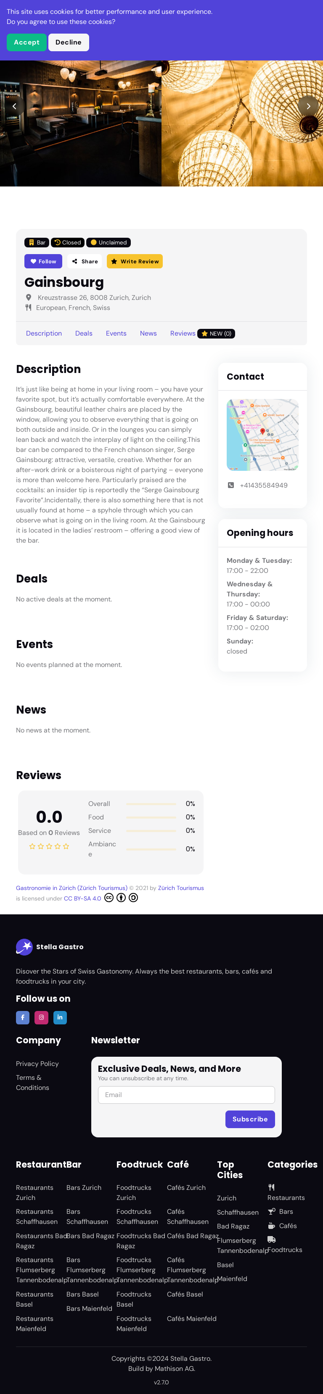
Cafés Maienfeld (192, 1318)
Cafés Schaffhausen (188, 1216)
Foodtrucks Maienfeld (133, 1323)
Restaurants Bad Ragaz (41, 1240)
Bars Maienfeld (89, 1308)
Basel (225, 1264)
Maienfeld (232, 1278)
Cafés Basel (185, 1294)
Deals (84, 333)
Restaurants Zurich (34, 1192)
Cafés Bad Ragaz (193, 1235)
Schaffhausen (238, 1212)
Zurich (226, 1198)
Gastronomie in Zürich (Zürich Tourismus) (72, 888)
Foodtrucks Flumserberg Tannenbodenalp (142, 1269)
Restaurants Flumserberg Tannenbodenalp (42, 1269)
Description (44, 333)
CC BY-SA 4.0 (101, 897)
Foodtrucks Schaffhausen (137, 1216)
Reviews (202, 334)
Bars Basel (82, 1294)
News (148, 333)
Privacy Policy (37, 1063)
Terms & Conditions (32, 1082)
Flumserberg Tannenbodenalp (243, 1245)
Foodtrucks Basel (133, 1299)
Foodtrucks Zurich (133, 1192)
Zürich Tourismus (181, 888)
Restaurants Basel (34, 1299)
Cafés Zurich (186, 1187)
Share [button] (84, 261)
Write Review (135, 261)
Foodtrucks (284, 1245)
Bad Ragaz (233, 1226)
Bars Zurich (83, 1187)
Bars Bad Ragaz (90, 1235)
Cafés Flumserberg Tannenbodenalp (193, 1269)
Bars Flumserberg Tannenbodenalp (92, 1269)
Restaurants (286, 1193)
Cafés (282, 1225)
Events (116, 333)
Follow (43, 261)
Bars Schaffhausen (87, 1216)
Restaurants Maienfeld (34, 1323)
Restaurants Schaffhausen (37, 1216)
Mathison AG (174, 1368)
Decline (69, 42)
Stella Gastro (50, 947)
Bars (280, 1211)
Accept (27, 42)
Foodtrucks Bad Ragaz (140, 1240)
